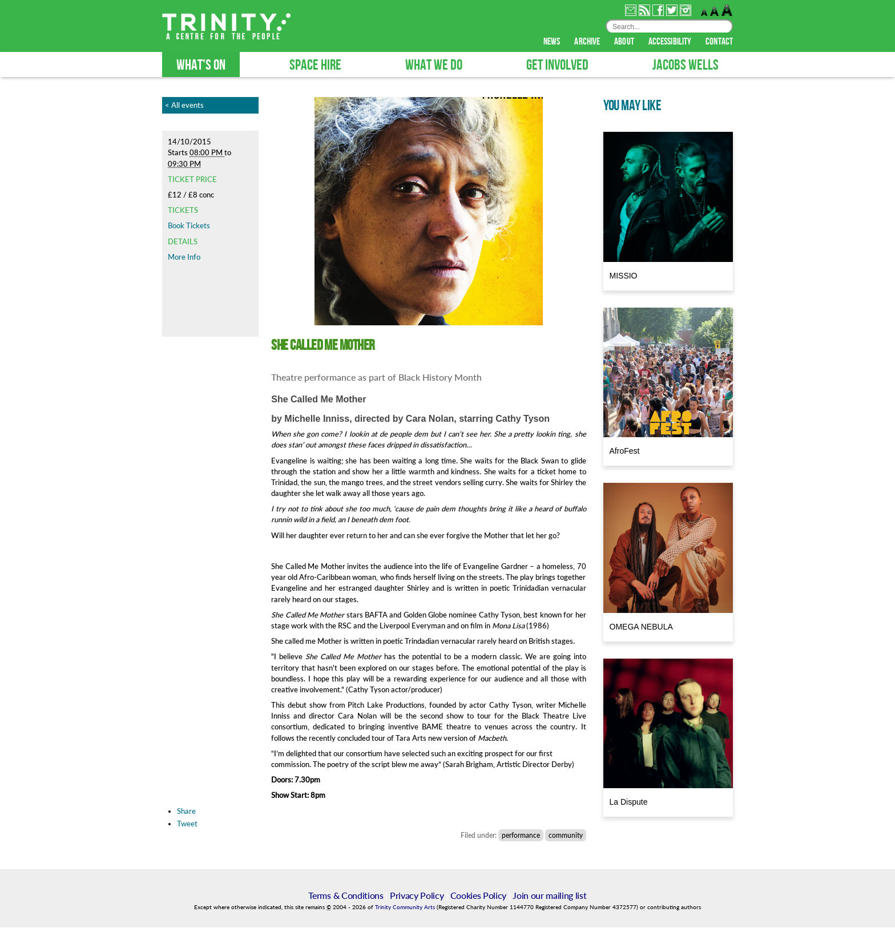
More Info (184, 257)
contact (719, 42)
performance (521, 836)
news (552, 42)
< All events (184, 105)
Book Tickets (189, 226)
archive (588, 42)
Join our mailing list (549, 895)
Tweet (187, 824)
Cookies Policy (478, 895)
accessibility (670, 42)
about (625, 42)
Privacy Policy (417, 895)
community (566, 836)
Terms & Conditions (345, 895)
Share (186, 811)
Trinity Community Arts (406, 908)
